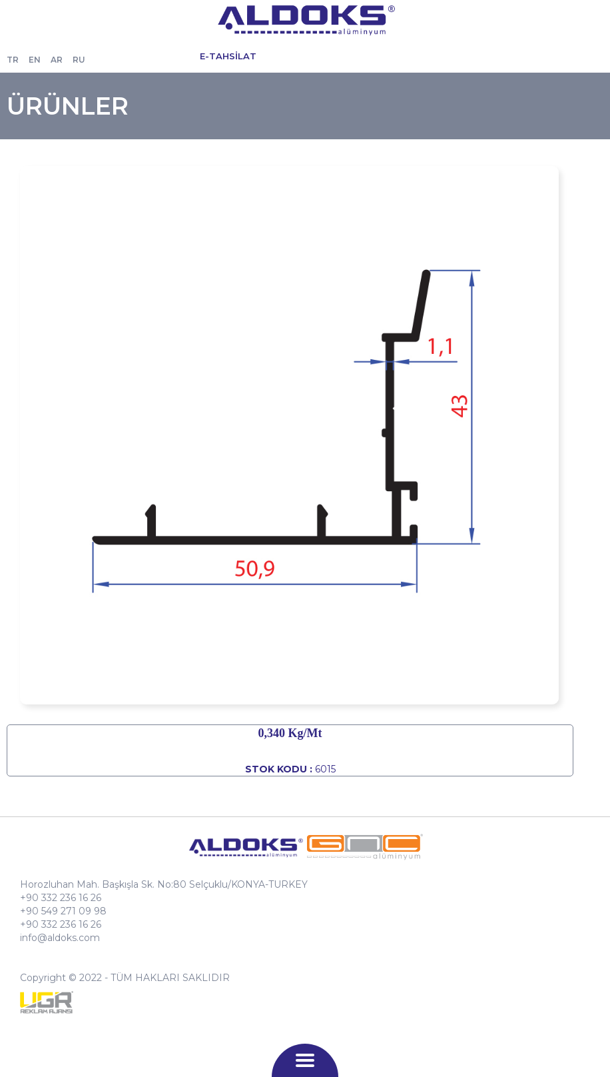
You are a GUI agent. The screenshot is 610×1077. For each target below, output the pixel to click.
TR (13, 60)
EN (35, 60)
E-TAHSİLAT (228, 56)
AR (57, 60)
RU (79, 60)
